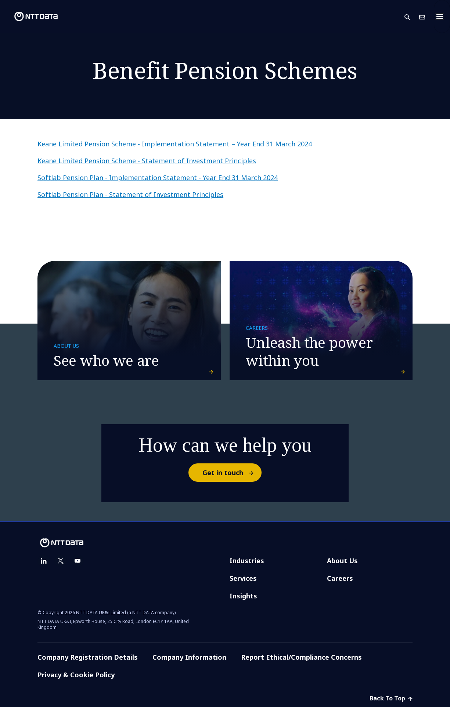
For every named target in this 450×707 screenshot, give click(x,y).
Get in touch (231, 472)
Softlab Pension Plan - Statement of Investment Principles (130, 194)
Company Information (189, 657)
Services (243, 578)
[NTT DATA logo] (30, 16)
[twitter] (60, 561)
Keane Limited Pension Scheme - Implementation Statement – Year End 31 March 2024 (174, 143)
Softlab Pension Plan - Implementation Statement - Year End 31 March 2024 (157, 177)
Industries (247, 560)
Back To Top (391, 698)
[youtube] (77, 561)
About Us (342, 560)
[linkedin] (43, 561)
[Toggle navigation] (442, 16)
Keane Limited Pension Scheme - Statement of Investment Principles (146, 160)
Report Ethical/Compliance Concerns (301, 657)
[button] (411, 16)
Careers (340, 578)
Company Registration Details (87, 657)
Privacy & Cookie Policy (76, 674)
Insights (243, 595)
